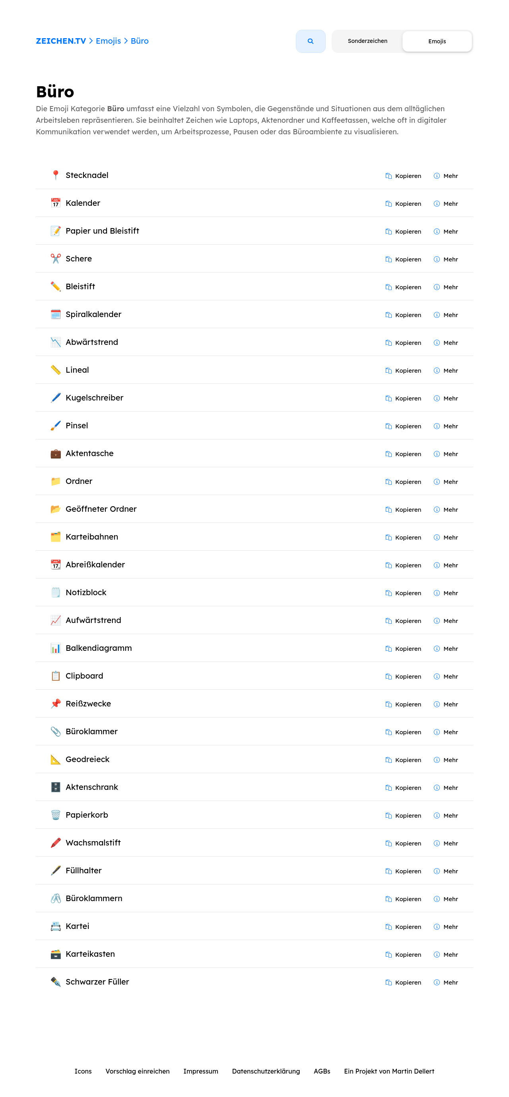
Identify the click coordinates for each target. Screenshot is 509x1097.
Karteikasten (90, 954)
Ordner (79, 481)
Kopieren (404, 176)
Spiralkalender (93, 314)
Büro (139, 41)
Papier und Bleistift (102, 231)
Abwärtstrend (92, 342)
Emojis (108, 41)
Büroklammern (94, 898)
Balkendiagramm (99, 648)
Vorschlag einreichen (137, 1071)
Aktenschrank (92, 787)
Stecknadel (87, 175)
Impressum (200, 1071)
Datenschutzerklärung (266, 1071)
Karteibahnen (92, 537)
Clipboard (84, 676)
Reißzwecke (88, 703)
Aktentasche (90, 453)
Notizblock (86, 592)
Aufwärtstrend (93, 620)
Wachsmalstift (93, 842)
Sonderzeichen (367, 40)
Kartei (77, 926)
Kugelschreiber (94, 397)
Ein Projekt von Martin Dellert (389, 1071)
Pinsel (77, 425)
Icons (83, 1071)
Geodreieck (88, 759)
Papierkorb (87, 815)
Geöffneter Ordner (101, 509)
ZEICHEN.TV (61, 41)
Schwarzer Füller (97, 982)
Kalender (83, 203)
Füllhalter (84, 870)
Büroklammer (92, 731)
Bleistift (80, 286)
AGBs (322, 1071)
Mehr (446, 176)
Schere (79, 258)
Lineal (77, 370)
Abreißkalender (95, 564)
